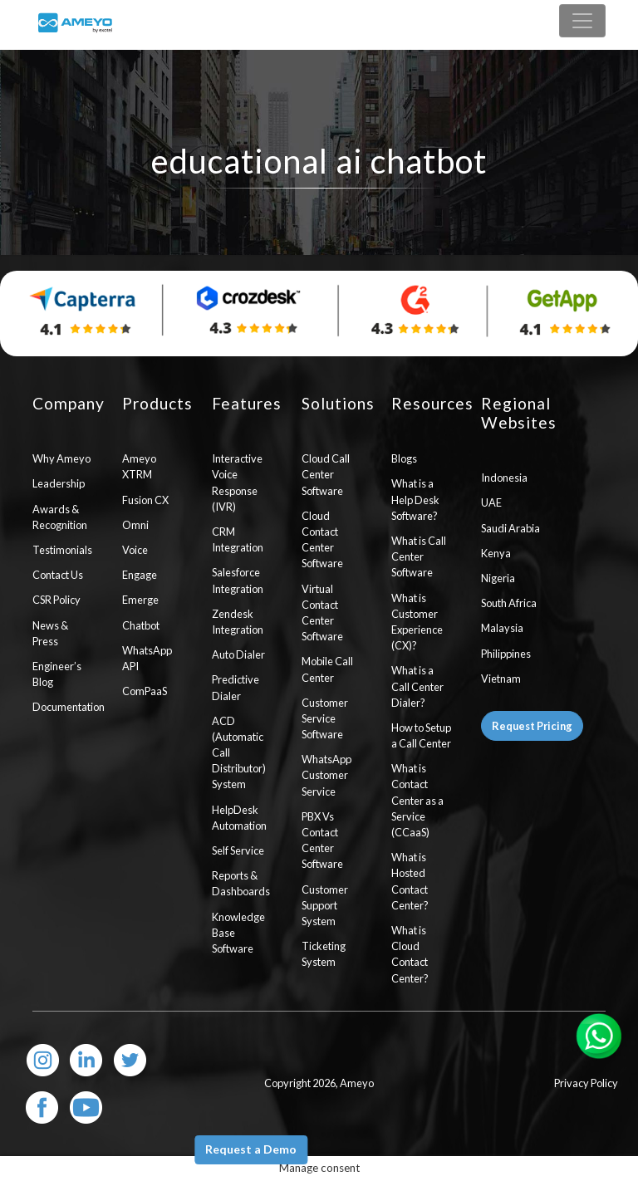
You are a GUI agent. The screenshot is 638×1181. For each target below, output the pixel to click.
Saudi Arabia (510, 528)
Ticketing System (324, 953)
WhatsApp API (147, 658)
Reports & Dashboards (241, 883)
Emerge (140, 599)
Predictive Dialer (235, 687)
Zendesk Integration (237, 621)
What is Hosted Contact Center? (410, 881)
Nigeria (498, 578)
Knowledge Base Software (238, 932)
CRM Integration (237, 539)
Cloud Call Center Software (326, 474)
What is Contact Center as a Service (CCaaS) (417, 800)
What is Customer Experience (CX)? (417, 622)
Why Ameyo (61, 458)
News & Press (50, 633)
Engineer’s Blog (56, 674)
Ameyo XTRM (139, 466)
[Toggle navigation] (582, 20)
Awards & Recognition (59, 517)
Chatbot (141, 625)
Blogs (404, 458)
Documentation (64, 706)
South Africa (509, 603)
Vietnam (501, 678)
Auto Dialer (238, 654)
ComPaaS (144, 691)
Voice (135, 549)
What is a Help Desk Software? (415, 499)
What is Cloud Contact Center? (410, 954)
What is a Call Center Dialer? (417, 686)
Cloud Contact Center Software (322, 540)
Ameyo (357, 1083)
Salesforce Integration (237, 580)
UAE (491, 502)
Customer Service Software (325, 718)
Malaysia (502, 628)
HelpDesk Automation (239, 817)
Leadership (58, 483)
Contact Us (57, 574)
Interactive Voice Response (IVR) (237, 482)
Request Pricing (532, 726)
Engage (139, 574)
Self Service (238, 850)
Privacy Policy (586, 1083)
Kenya (496, 553)
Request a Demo (251, 1149)
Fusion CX (145, 500)
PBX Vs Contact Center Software (322, 840)
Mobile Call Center (327, 669)
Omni (135, 525)
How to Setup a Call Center (421, 735)
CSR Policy (56, 599)
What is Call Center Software (418, 556)
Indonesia (504, 477)
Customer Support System (325, 905)
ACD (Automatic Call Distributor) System (239, 752)
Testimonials (62, 549)
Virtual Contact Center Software (322, 613)
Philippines (506, 653)
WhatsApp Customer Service (326, 774)
